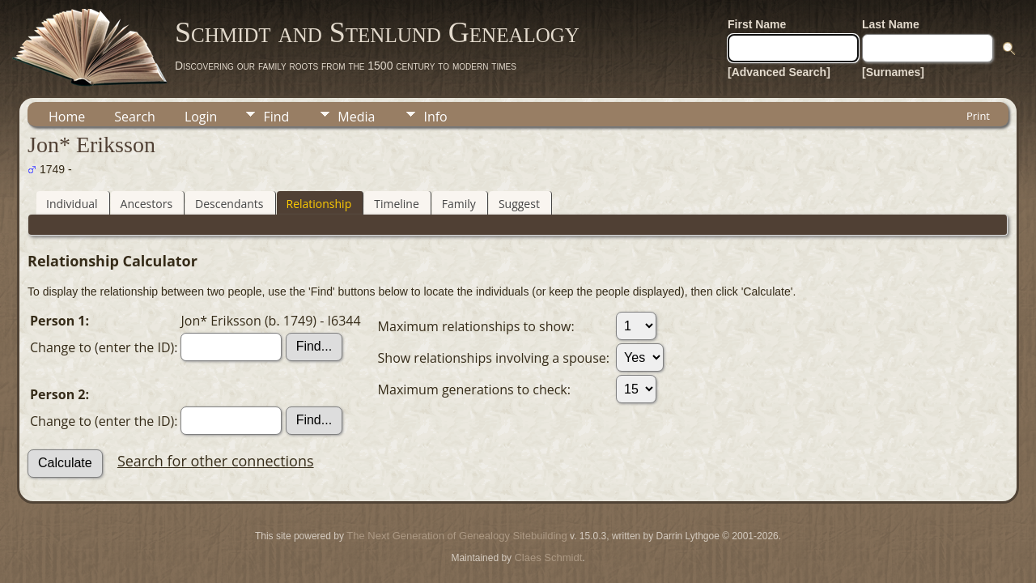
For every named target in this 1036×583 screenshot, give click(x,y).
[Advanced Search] (779, 72)
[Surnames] (893, 72)
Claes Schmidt (548, 557)
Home (67, 117)
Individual (72, 203)
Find (276, 117)
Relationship (319, 203)
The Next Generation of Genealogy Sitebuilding (456, 536)
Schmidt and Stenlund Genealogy (377, 32)
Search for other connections (215, 460)
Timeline (396, 203)
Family (459, 203)
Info (435, 117)
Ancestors (146, 203)
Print (978, 116)
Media (356, 117)
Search (134, 117)
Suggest (519, 203)
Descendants (229, 203)
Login (201, 117)
